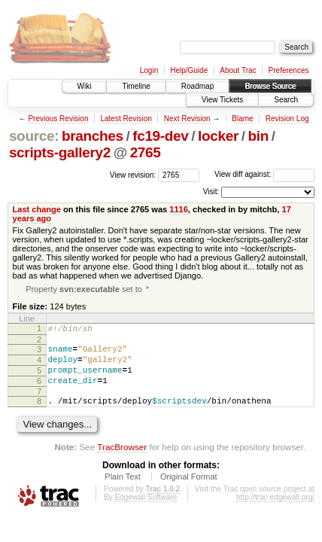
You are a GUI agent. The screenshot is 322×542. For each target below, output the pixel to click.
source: (34, 136)
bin (258, 136)
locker (218, 136)
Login (149, 70)
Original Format (188, 491)
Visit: (211, 191)
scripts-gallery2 (60, 152)
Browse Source (270, 86)
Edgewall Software (145, 512)
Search (286, 100)
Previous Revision (58, 118)
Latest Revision (125, 118)
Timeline (136, 86)
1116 (178, 209)
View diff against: (264, 174)
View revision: (133, 174)
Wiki (84, 86)
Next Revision (187, 118)
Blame (242, 118)
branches (92, 136)
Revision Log (287, 118)
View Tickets (222, 100)
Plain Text (123, 491)
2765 (145, 152)
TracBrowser (122, 462)
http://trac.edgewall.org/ (275, 512)
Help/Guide (189, 70)
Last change (37, 209)
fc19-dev (160, 136)
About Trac (238, 70)
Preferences (289, 70)
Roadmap (197, 86)
